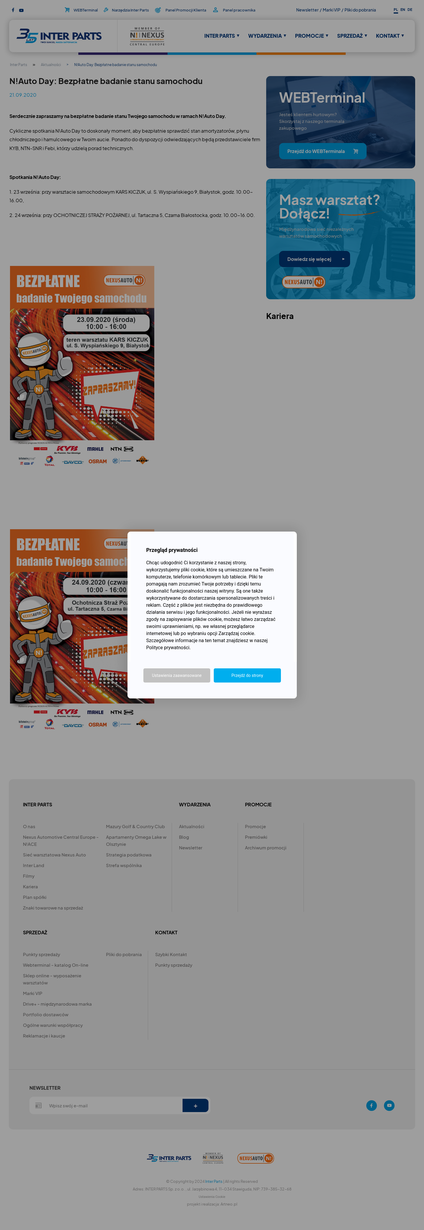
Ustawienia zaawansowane (177, 675)
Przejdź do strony (247, 675)
